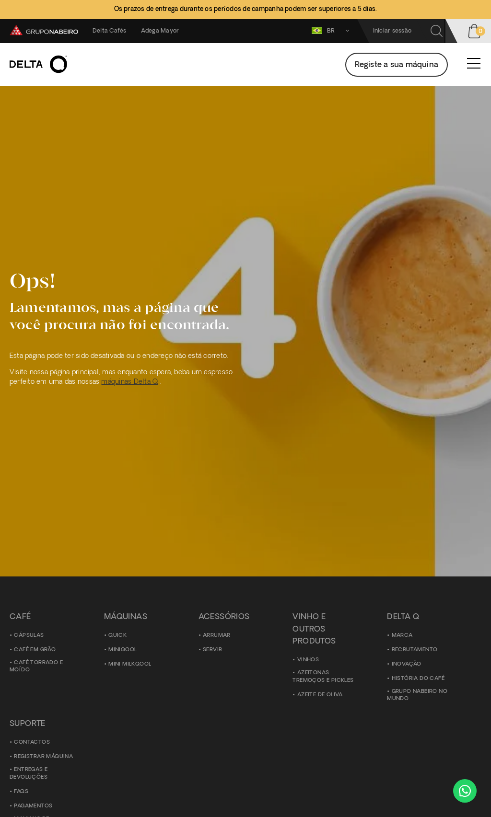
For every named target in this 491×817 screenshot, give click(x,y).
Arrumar (217, 635)
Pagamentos (33, 806)
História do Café (418, 678)
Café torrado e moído (36, 666)
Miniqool (122, 650)
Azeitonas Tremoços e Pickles (322, 676)
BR (332, 30)
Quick (117, 635)
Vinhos (308, 660)
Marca (402, 635)
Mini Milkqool (129, 664)
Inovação (406, 664)
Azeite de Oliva (320, 695)
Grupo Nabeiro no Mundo (417, 695)
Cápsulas (29, 635)
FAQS (21, 791)
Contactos (32, 742)
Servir (212, 650)
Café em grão (35, 650)
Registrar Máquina (43, 756)
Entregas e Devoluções (28, 773)
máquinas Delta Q (129, 382)
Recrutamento (415, 650)
